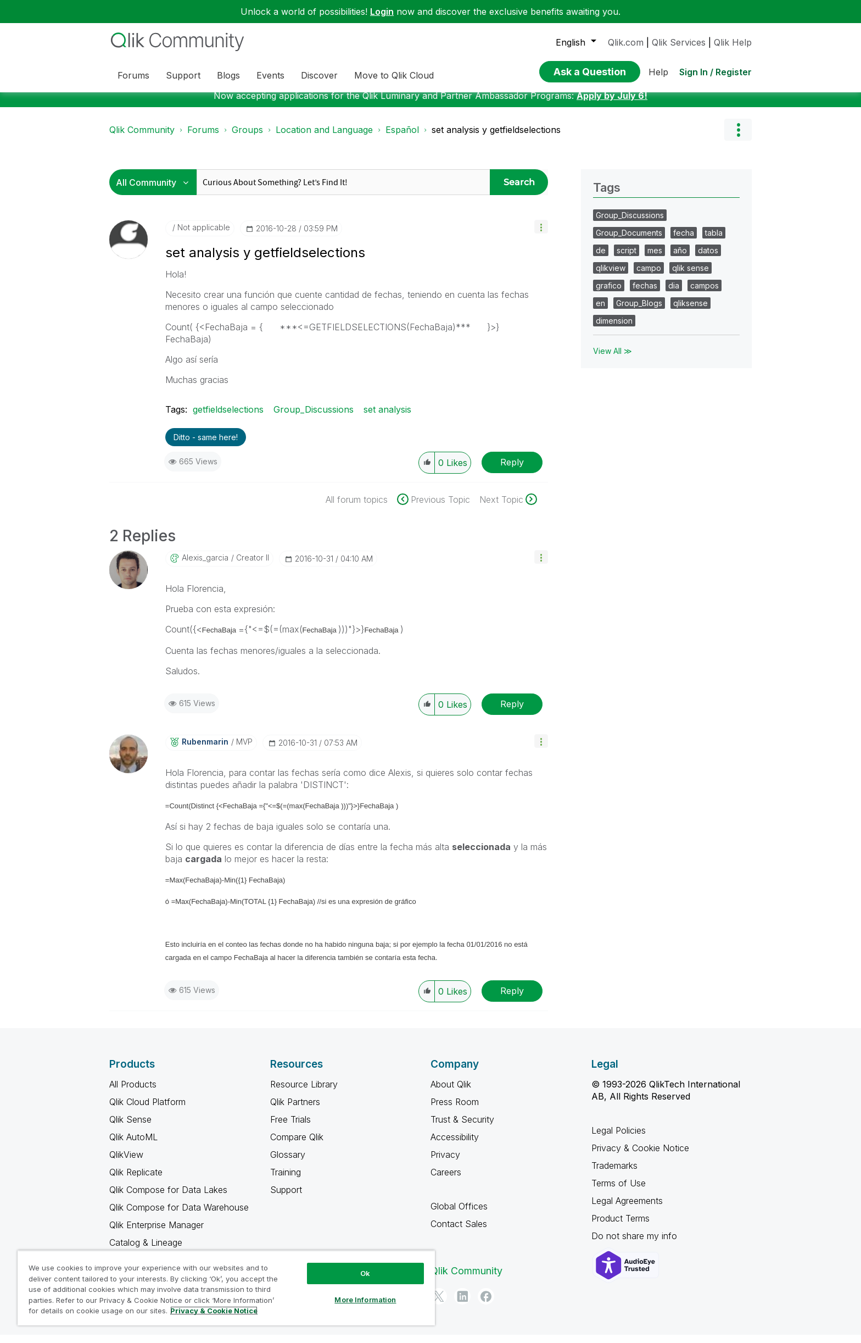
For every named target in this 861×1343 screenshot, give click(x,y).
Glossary (287, 1162)
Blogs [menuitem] (228, 75)
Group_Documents (629, 241)
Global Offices (459, 1214)
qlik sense (690, 276)
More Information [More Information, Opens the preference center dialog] (365, 1299)
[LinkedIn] (462, 1304)
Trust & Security (462, 1127)
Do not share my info (635, 1244)
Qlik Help (733, 42)
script (626, 258)
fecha (683, 241)
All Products (132, 1092)
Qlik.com (626, 42)
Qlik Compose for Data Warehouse (179, 1215)
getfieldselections (228, 417)
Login (382, 11)
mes (654, 258)
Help (658, 71)
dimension (614, 329)
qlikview (610, 276)
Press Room (455, 1110)
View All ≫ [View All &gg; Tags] (612, 359)
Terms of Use (618, 1191)
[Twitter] (439, 1304)
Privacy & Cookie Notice (640, 1156)
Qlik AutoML (133, 1145)
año (680, 258)
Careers (446, 1180)
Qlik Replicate (136, 1180)
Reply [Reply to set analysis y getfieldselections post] (512, 470)
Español (402, 137)
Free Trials (290, 1127)
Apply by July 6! (612, 103)
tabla (714, 241)
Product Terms (620, 1226)
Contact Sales (459, 1232)
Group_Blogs (639, 311)
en (600, 311)
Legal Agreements (627, 1208)
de (601, 258)
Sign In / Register (715, 71)
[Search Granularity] (155, 190)
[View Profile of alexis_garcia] (205, 566)
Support (286, 1197)
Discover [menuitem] (319, 75)
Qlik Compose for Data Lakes (168, 1197)
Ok (365, 1273)
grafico (609, 293)
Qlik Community (142, 137)
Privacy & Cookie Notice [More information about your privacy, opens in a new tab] (214, 1310)
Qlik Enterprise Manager (156, 1233)
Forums (203, 137)
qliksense (690, 311)
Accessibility (455, 1145)
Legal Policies (618, 1138)
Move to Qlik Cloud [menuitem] (394, 75)
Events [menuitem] (270, 75)
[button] (541, 235)
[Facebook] (486, 1304)
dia (673, 293)
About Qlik (451, 1092)
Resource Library (304, 1092)
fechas (645, 293)
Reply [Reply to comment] (512, 712)
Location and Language (324, 137)
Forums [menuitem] (133, 75)
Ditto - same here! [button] (206, 445)
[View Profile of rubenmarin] (205, 750)
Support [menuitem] (183, 75)
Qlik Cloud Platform (147, 1110)
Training (285, 1180)
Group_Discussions (313, 417)
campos (704, 293)
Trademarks (614, 1173)
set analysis (387, 417)
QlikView (126, 1162)
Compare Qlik (296, 1145)
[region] (226, 1287)
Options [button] (738, 138)
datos (708, 258)
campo (648, 276)
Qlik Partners (295, 1110)
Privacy (445, 1162)
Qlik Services (679, 42)
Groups (247, 137)
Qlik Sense (130, 1127)
